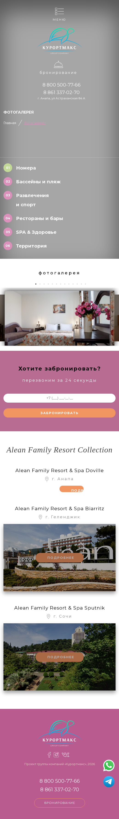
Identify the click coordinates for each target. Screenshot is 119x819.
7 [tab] (62, 284)
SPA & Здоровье (36, 232)
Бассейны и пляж (38, 181)
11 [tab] (79, 284)
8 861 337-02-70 (61, 92)
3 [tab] (46, 284)
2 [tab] (41, 284)
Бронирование (58, 72)
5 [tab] (54, 284)
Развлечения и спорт (32, 200)
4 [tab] (50, 284)
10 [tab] (75, 284)
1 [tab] (37, 284)
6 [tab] (58, 284)
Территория (31, 246)
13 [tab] (87, 284)
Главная (9, 123)
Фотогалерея (35, 123)
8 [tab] (66, 284)
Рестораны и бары (39, 218)
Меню (59, 19)
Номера (26, 168)
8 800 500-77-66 (61, 85)
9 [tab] (70, 284)
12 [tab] (83, 284)
